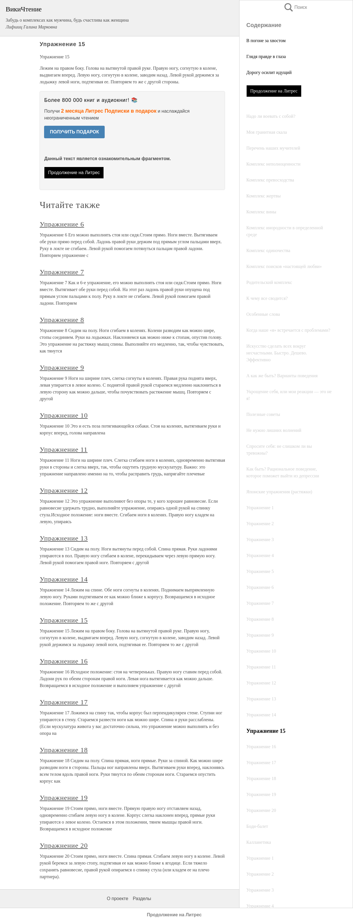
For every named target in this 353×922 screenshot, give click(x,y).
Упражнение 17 (64, 702)
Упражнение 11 (63, 449)
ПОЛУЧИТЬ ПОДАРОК (74, 131)
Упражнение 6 (62, 224)
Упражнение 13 (64, 538)
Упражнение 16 (64, 661)
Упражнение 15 (64, 620)
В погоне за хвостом (266, 40)
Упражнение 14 (64, 579)
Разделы (142, 898)
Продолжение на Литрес (274, 90)
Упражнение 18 (64, 750)
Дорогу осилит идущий (269, 72)
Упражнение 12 (64, 490)
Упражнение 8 (62, 319)
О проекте (117, 898)
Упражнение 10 (64, 415)
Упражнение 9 (62, 367)
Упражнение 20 (64, 845)
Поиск (295, 7)
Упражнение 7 (62, 272)
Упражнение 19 (64, 797)
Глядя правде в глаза (266, 56)
